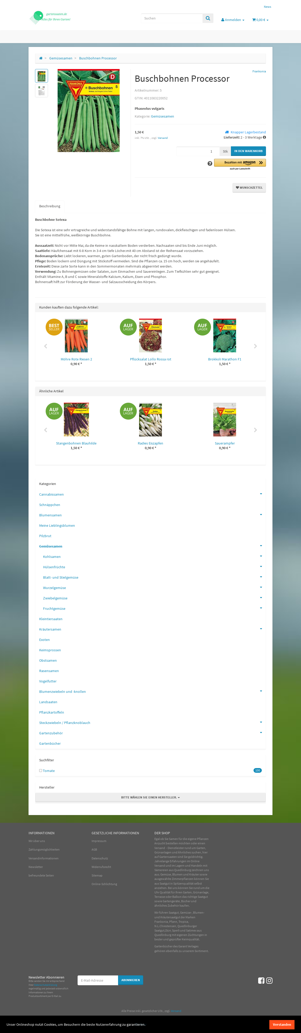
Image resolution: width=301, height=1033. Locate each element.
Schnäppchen (49, 504)
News (267, 7)
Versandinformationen (44, 858)
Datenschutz (100, 858)
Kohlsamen (154, 556)
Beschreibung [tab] (49, 206)
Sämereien (161, 870)
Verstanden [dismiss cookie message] (282, 1024)
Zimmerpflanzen (183, 879)
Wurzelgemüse (154, 587)
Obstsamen (48, 660)
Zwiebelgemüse (154, 597)
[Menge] (198, 151)
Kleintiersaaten (51, 619)
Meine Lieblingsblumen (57, 525)
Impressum (99, 841)
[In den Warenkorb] (248, 151)
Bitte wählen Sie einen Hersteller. (150, 797)
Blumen (177, 874)
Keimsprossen (50, 650)
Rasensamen (49, 670)
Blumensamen (152, 514)
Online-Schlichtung (104, 884)
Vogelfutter (48, 681)
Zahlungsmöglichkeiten (44, 849)
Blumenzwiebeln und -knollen (152, 691)
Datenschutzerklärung (45, 985)
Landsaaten (48, 702)
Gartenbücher (50, 743)
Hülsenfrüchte (154, 566)
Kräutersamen (152, 628)
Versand (163, 138)
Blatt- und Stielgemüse (154, 577)
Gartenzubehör (152, 732)
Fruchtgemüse (154, 608)
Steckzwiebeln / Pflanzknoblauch (152, 722)
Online (195, 861)
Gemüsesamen (162, 116)
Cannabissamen (152, 493)
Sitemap (97, 875)
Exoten (44, 639)
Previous (45, 346)
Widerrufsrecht (101, 867)
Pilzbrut (45, 535)
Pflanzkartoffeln (51, 712)
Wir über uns (37, 841)
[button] (240, 164)
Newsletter (36, 867)
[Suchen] (172, 18)
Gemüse (165, 874)
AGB (94, 849)
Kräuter (194, 874)
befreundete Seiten (41, 875)
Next (255, 346)
